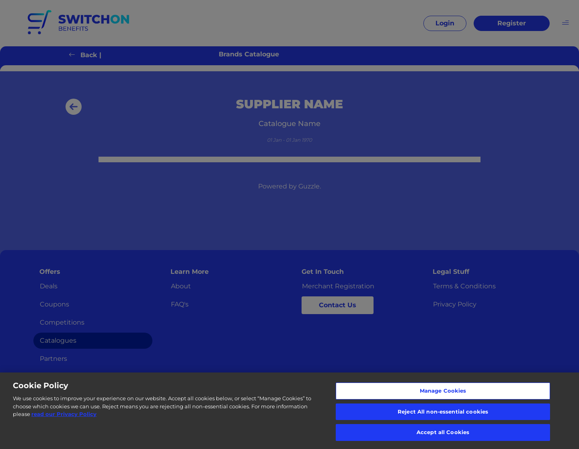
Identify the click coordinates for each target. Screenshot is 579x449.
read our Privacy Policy (63, 414)
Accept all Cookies (443, 432)
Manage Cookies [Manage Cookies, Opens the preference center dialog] (443, 390)
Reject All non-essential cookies (443, 411)
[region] (289, 410)
